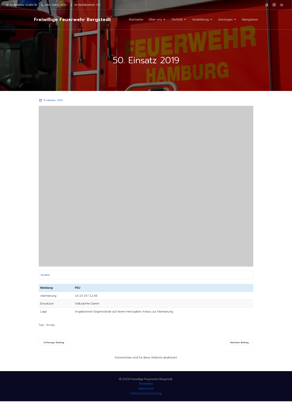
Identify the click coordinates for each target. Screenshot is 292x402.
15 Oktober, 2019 (51, 101)
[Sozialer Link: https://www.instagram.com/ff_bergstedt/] (275, 5)
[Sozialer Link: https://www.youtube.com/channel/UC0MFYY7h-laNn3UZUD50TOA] (282, 5)
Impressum (146, 389)
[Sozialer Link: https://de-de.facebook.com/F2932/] (267, 5)
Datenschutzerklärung (146, 394)
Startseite (136, 20)
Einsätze (45, 275)
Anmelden (146, 384)
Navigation (250, 20)
